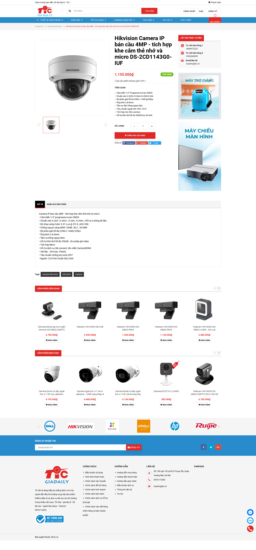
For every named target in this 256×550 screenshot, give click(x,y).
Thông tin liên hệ (124, 492)
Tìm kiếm (149, 11)
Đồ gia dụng (93, 21)
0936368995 (192, 59)
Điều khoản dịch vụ (125, 488)
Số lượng (119, 129)
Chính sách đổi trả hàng (95, 488)
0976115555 (159, 482)
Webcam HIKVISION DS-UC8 (90, 329)
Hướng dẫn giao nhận (126, 484)
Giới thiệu (171, 21)
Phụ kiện (139, 21)
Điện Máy (73, 21)
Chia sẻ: (118, 145)
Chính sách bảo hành (94, 497)
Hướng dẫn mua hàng (127, 475)
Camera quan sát (117, 21)
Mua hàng (51, 343)
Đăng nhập (189, 11)
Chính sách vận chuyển (95, 484)
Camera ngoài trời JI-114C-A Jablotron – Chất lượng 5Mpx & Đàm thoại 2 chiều (90, 397)
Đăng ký (212, 11)
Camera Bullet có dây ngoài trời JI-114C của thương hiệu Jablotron (128, 397)
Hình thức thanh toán (94, 480)
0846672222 (192, 51)
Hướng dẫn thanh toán (127, 480)
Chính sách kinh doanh (95, 492)
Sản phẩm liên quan (48, 291)
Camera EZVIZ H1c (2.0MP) (166, 394)
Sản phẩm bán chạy (48, 356)
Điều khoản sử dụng (94, 475)
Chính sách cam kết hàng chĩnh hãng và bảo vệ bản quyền (95, 513)
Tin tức (155, 21)
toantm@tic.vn (193, 66)
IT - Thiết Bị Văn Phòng (48, 21)
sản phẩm (215, 23)
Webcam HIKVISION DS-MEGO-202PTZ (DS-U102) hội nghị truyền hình (204, 397)
